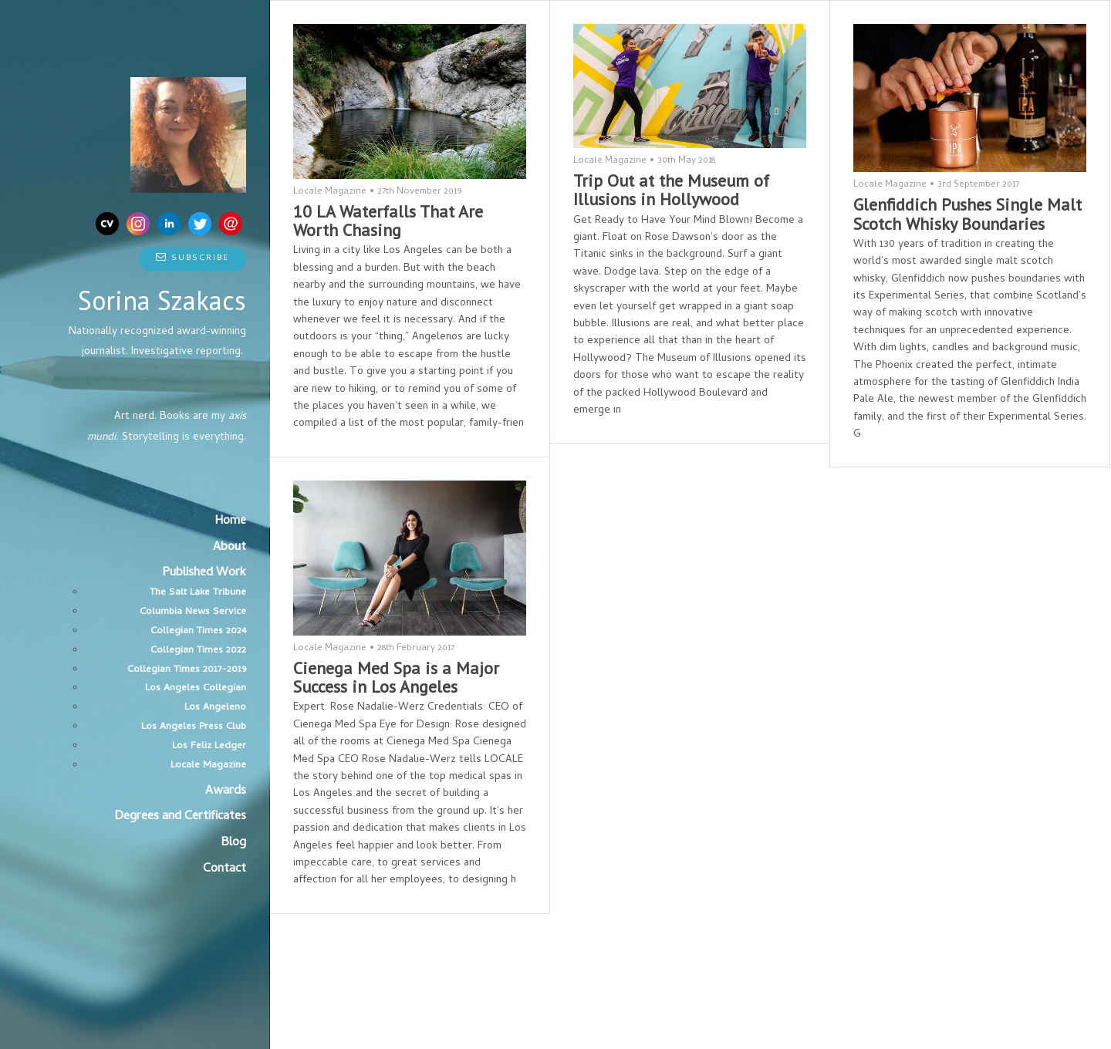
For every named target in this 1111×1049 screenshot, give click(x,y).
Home (230, 521)
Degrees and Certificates (180, 817)
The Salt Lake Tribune (198, 593)
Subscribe (192, 258)
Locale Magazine (208, 765)
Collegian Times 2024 (198, 631)
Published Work (204, 573)
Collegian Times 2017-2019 (186, 670)
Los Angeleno (215, 708)
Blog (233, 843)
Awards (225, 791)
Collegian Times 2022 (198, 651)
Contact (224, 869)
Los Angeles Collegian (195, 688)
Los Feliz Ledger (209, 746)
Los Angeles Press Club (193, 727)
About (229, 548)
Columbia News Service (193, 612)
